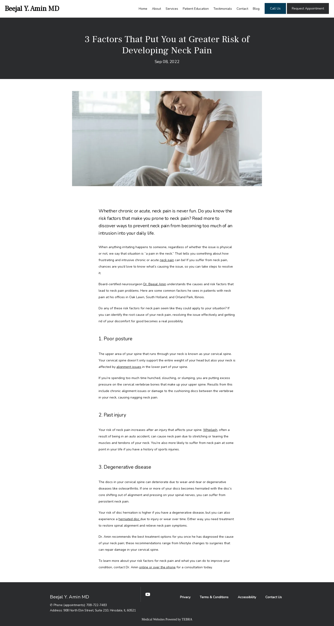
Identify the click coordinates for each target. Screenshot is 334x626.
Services (172, 8)
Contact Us (273, 597)
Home (143, 8)
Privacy (185, 597)
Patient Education (196, 8)
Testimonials (222, 8)
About (156, 8)
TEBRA (187, 619)
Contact (242, 8)
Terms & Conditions (214, 597)
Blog (256, 8)
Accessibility (247, 597)
